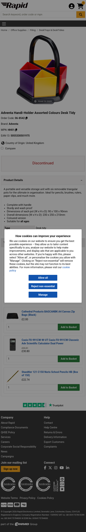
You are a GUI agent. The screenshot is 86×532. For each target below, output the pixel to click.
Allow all (43, 277)
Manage (43, 294)
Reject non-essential (43, 286)
